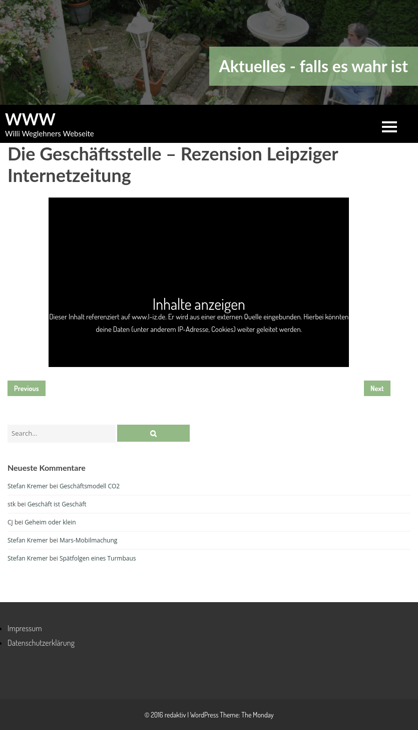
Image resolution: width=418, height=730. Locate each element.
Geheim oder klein (50, 522)
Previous (26, 388)
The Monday (257, 714)
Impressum (25, 628)
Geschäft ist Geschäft (57, 504)
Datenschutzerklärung (41, 643)
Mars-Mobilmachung (88, 540)
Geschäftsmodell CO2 (90, 486)
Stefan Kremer (28, 486)
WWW (30, 119)
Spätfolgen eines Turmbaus (98, 558)
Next (377, 388)
